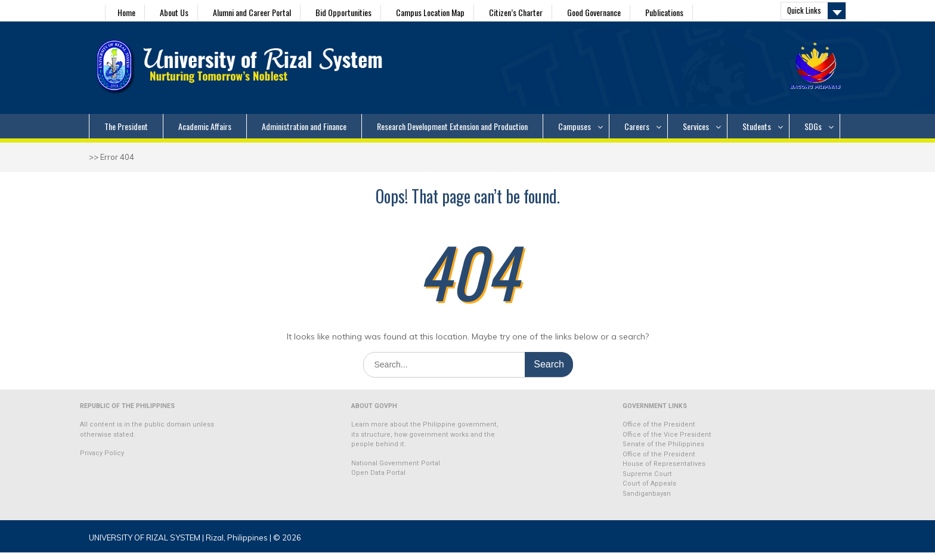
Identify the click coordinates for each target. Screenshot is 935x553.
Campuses (574, 126)
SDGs (813, 126)
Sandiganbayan (647, 494)
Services (696, 126)
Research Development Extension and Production (452, 126)
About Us (174, 12)
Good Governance (594, 12)
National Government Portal (395, 463)
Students (756, 126)
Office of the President (659, 424)
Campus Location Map (430, 12)
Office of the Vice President (667, 434)
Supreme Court (647, 474)
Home (126, 12)
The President (126, 126)
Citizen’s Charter (516, 12)
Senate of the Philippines (663, 444)
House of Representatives (664, 464)
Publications (664, 12)
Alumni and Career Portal (252, 12)
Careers (636, 126)
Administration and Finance (304, 126)
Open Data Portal (378, 473)
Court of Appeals (649, 483)
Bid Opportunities (343, 12)
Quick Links (804, 10)
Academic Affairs (204, 126)
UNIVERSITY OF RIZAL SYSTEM (144, 537)
